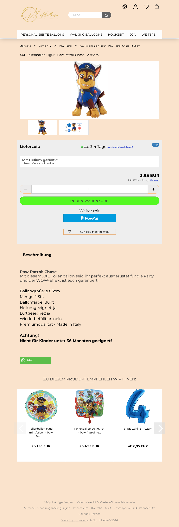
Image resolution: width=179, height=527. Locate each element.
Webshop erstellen (73, 520)
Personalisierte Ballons (42, 34)
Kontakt (96, 508)
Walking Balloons (86, 34)
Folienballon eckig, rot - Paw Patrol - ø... (89, 430)
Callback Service (89, 514)
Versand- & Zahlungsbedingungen (47, 508)
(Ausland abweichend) (120, 147)
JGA (133, 34)
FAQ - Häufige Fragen (58, 502)
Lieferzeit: (30, 146)
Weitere (149, 34)
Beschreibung (37, 254)
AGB (108, 508)
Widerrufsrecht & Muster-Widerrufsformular (105, 502)
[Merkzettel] (146, 7)
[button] (125, 7)
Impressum (80, 508)
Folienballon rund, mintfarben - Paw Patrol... (41, 432)
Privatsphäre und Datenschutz (134, 508)
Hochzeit (116, 34)
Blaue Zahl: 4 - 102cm (138, 428)
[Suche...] (106, 15)
